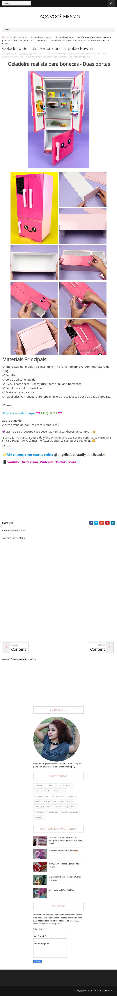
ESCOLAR (71, 796)
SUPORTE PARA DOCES (70, 812)
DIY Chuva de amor (42, 796)
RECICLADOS (53, 812)
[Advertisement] (58, 614)
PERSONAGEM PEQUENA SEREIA (66, 807)
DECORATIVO (53, 785)
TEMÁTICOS (39, 817)
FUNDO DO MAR (50, 801)
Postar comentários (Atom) (23, 659)
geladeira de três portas (61, 40)
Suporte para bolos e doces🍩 (63, 850)
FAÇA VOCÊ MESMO (58, 16)
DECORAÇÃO (66, 785)
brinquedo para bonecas (41, 37)
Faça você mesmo (39, 40)
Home (5, 37)
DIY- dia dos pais (58, 796)
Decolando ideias (20, 40)
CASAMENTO (39, 785)
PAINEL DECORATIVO (42, 807)
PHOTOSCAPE (40, 812)
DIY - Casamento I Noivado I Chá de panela (49, 791)
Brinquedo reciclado (64, 37)
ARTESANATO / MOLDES (61, 890)
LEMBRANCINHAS (66, 801)
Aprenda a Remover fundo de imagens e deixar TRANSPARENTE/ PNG (66, 840)
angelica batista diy (18, 37)
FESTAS (37, 801)
